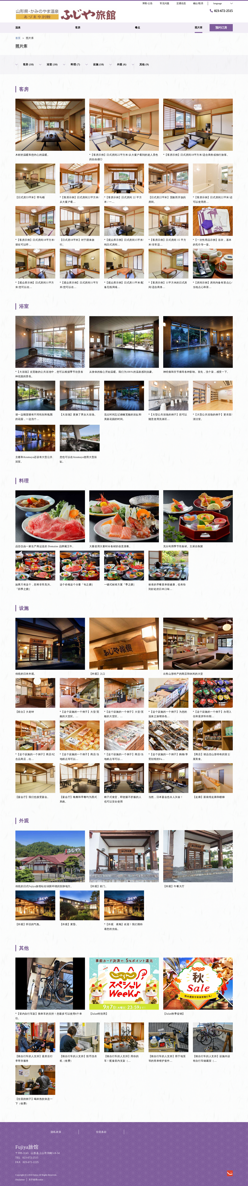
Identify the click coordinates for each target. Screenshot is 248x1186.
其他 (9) (140, 64)
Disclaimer (20, 1179)
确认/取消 (198, 3)
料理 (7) (71, 64)
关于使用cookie (36, 1179)
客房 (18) (24, 64)
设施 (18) (95, 64)
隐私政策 (56, 1132)
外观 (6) (117, 64)
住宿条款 (101, 1132)
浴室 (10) (48, 64)
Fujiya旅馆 (27, 1147)
